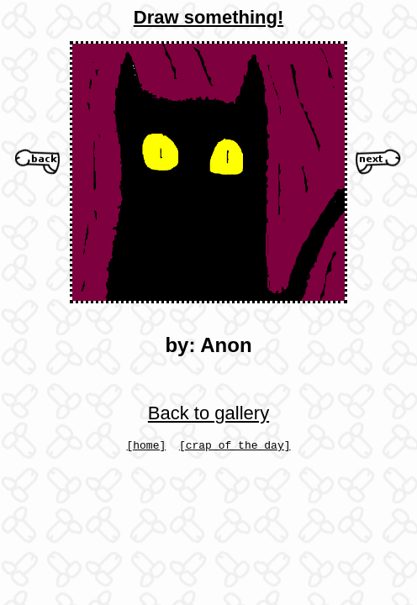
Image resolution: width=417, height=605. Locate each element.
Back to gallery (208, 413)
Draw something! (208, 17)
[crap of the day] (235, 447)
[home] (146, 447)
